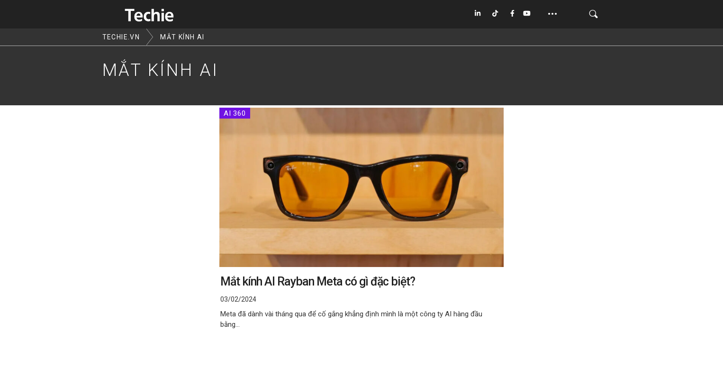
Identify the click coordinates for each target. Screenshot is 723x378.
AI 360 (235, 113)
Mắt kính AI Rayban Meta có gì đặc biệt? (317, 281)
